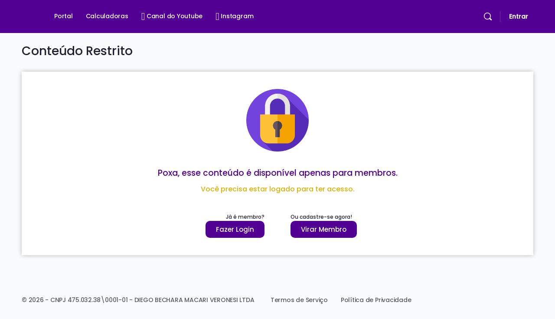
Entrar (518, 16)
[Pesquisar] (487, 16)
